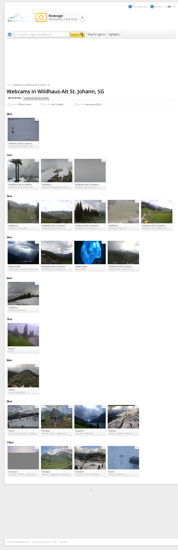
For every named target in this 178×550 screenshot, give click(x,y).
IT (172, 6)
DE (166, 6)
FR (174, 6)
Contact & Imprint (41, 541)
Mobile (157, 6)
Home (9, 84)
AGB (54, 541)
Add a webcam (139, 6)
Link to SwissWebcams (18, 541)
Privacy (63, 541)
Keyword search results (36, 97)
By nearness (14, 97)
